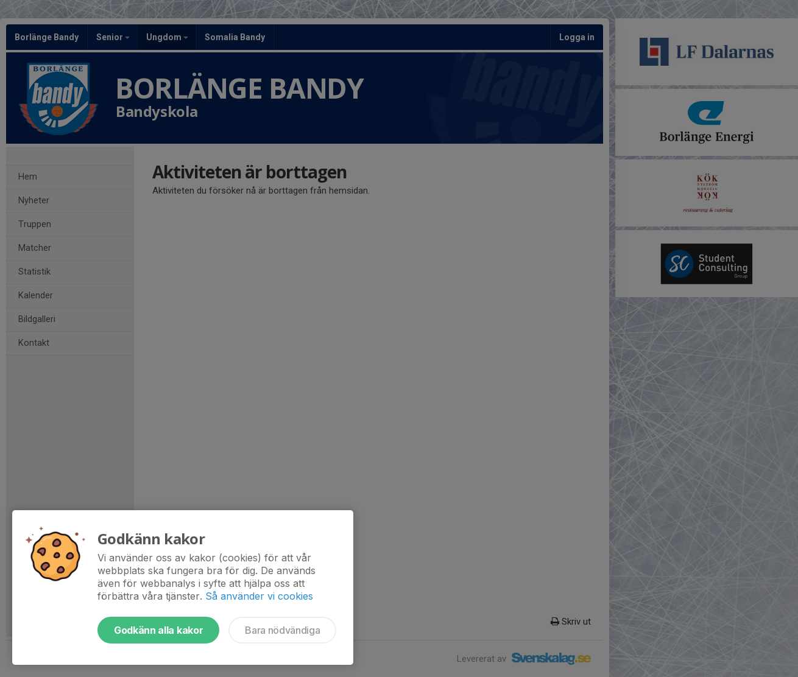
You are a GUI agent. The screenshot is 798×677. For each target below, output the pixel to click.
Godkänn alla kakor (158, 630)
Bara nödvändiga (282, 630)
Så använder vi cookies (259, 596)
